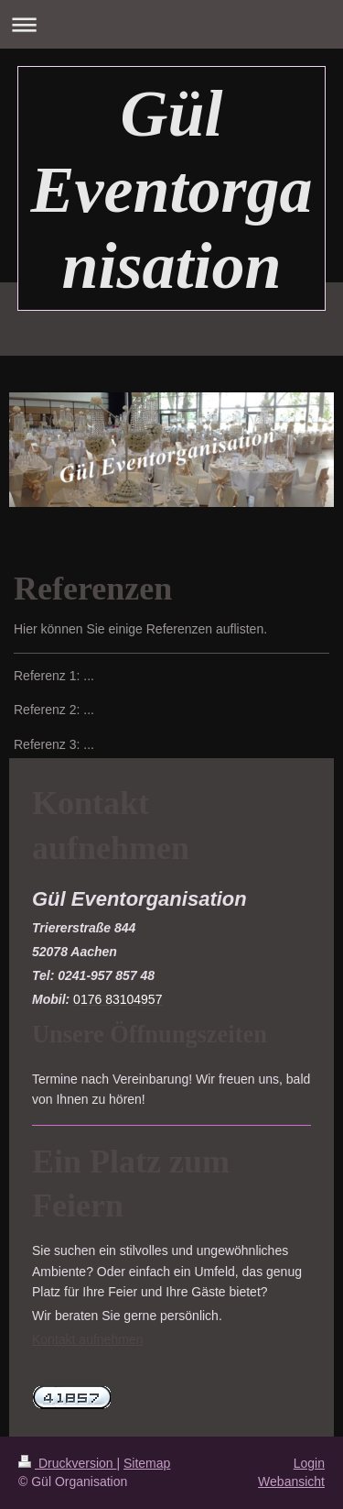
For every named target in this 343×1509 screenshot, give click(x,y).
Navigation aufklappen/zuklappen (171, 24)
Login (309, 1463)
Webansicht (291, 1481)
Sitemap (146, 1463)
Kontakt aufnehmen (87, 1339)
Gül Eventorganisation (171, 190)
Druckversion (67, 1463)
